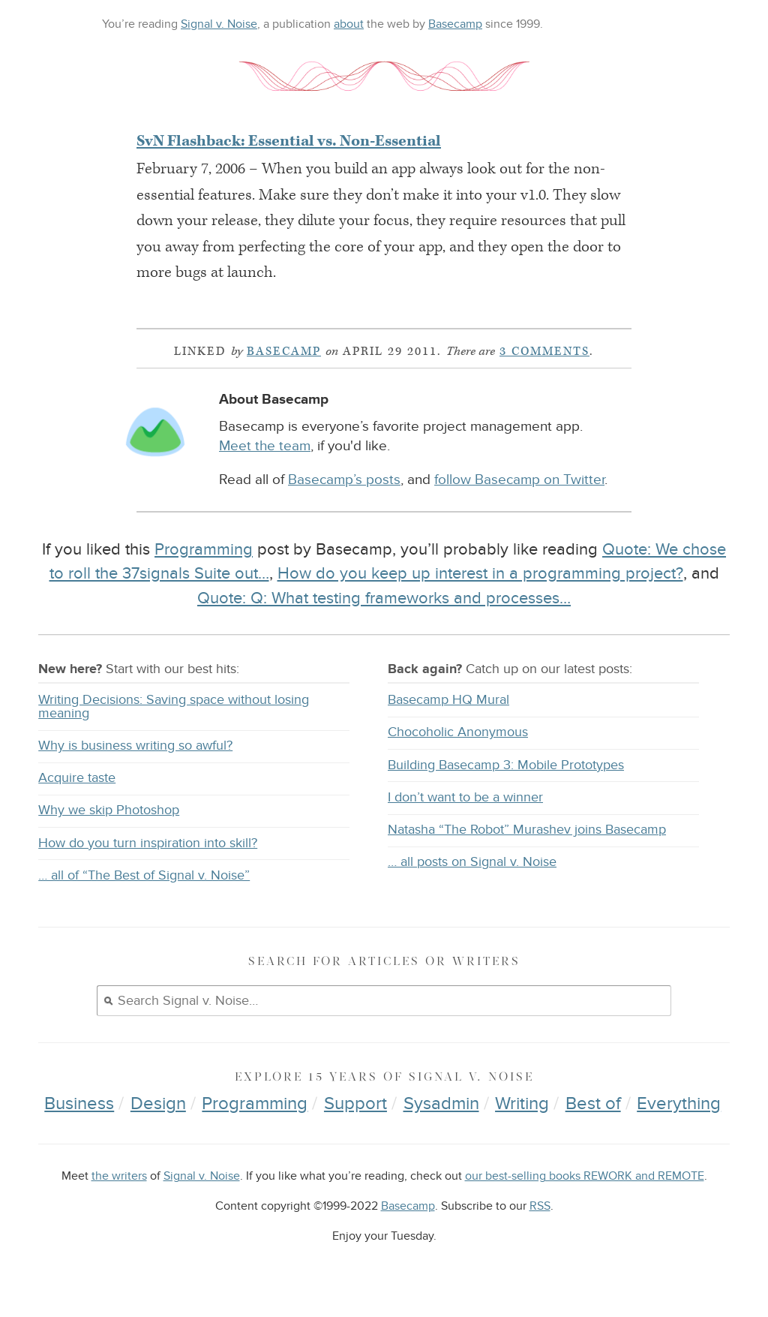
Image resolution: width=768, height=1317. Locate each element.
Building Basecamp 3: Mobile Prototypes (506, 765)
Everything (679, 1103)
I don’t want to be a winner (465, 797)
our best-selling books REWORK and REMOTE (584, 1176)
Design (158, 1103)
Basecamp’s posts (344, 480)
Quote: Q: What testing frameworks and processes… (384, 598)
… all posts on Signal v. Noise (472, 862)
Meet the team (264, 446)
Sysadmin (441, 1103)
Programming (203, 549)
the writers (119, 1176)
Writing (522, 1103)
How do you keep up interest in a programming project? (480, 573)
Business (79, 1103)
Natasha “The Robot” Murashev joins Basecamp (527, 829)
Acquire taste (77, 778)
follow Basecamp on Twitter (519, 480)
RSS (540, 1206)
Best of (593, 1103)
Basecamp (455, 24)
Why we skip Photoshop (108, 810)
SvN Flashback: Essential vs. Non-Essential (288, 141)
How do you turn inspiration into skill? (147, 843)
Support (355, 1103)
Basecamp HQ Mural (448, 700)
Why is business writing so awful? (135, 745)
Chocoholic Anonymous (458, 732)
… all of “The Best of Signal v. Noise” (144, 875)
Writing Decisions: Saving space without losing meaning (173, 706)
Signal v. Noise (219, 24)
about (349, 24)
